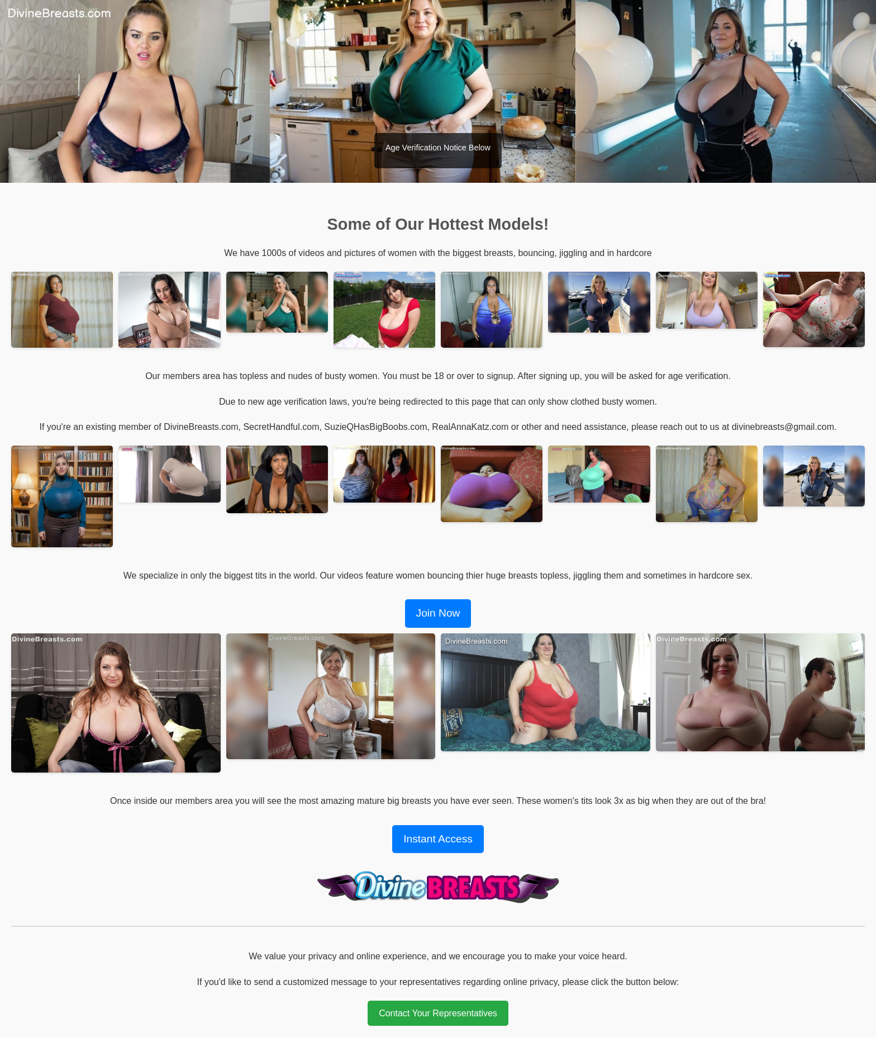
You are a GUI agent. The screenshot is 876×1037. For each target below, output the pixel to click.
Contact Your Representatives (438, 1013)
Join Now (438, 613)
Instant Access (438, 839)
